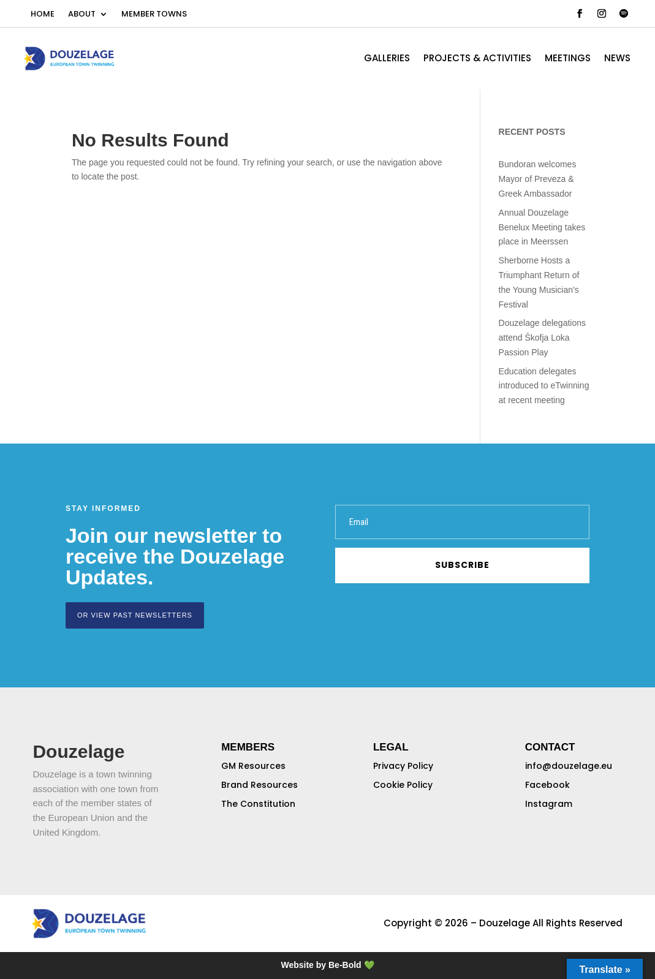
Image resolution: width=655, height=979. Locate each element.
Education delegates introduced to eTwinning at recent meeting (544, 386)
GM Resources (253, 766)
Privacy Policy (403, 766)
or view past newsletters (134, 615)
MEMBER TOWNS (154, 15)
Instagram (548, 804)
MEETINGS (568, 59)
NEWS (617, 59)
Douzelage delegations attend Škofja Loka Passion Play (542, 337)
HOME (43, 15)
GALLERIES (387, 59)
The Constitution (258, 804)
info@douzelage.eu (568, 766)
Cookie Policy (403, 785)
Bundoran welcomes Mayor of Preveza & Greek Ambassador (538, 178)
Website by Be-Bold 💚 (327, 965)
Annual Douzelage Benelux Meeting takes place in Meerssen (542, 227)
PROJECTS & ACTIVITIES (477, 59)
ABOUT (82, 15)
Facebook (547, 785)
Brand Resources (259, 785)
